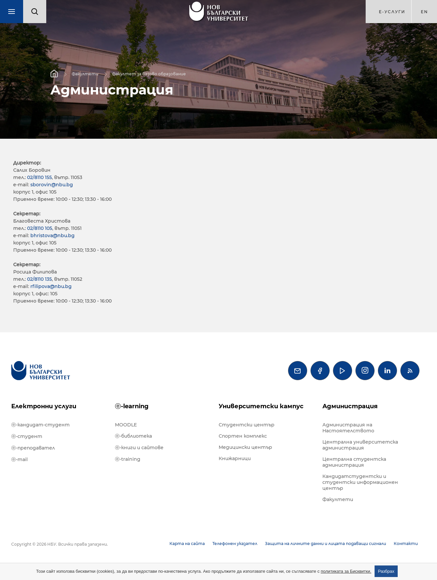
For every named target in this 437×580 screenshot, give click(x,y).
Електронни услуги (43, 406)
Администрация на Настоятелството (348, 428)
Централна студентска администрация (354, 462)
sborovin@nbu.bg (51, 185)
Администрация (350, 406)
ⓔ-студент (26, 436)
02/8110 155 (39, 177)
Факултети (85, 73)
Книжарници (235, 458)
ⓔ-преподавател (33, 448)
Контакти (406, 543)
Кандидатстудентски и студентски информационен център (360, 482)
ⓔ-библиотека (133, 436)
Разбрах (386, 571)
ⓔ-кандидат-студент (40, 425)
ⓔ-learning (132, 406)
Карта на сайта (187, 543)
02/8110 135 (39, 279)
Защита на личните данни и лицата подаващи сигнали (325, 543)
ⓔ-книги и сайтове (139, 448)
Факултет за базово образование (149, 73)
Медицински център (245, 447)
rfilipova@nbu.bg (51, 286)
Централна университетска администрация (360, 445)
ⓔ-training (127, 459)
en (424, 11)
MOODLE (126, 425)
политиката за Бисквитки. (346, 571)
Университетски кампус (261, 406)
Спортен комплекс (243, 436)
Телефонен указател (234, 543)
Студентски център (246, 425)
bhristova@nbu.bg (52, 235)
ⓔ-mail (19, 459)
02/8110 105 (39, 228)
